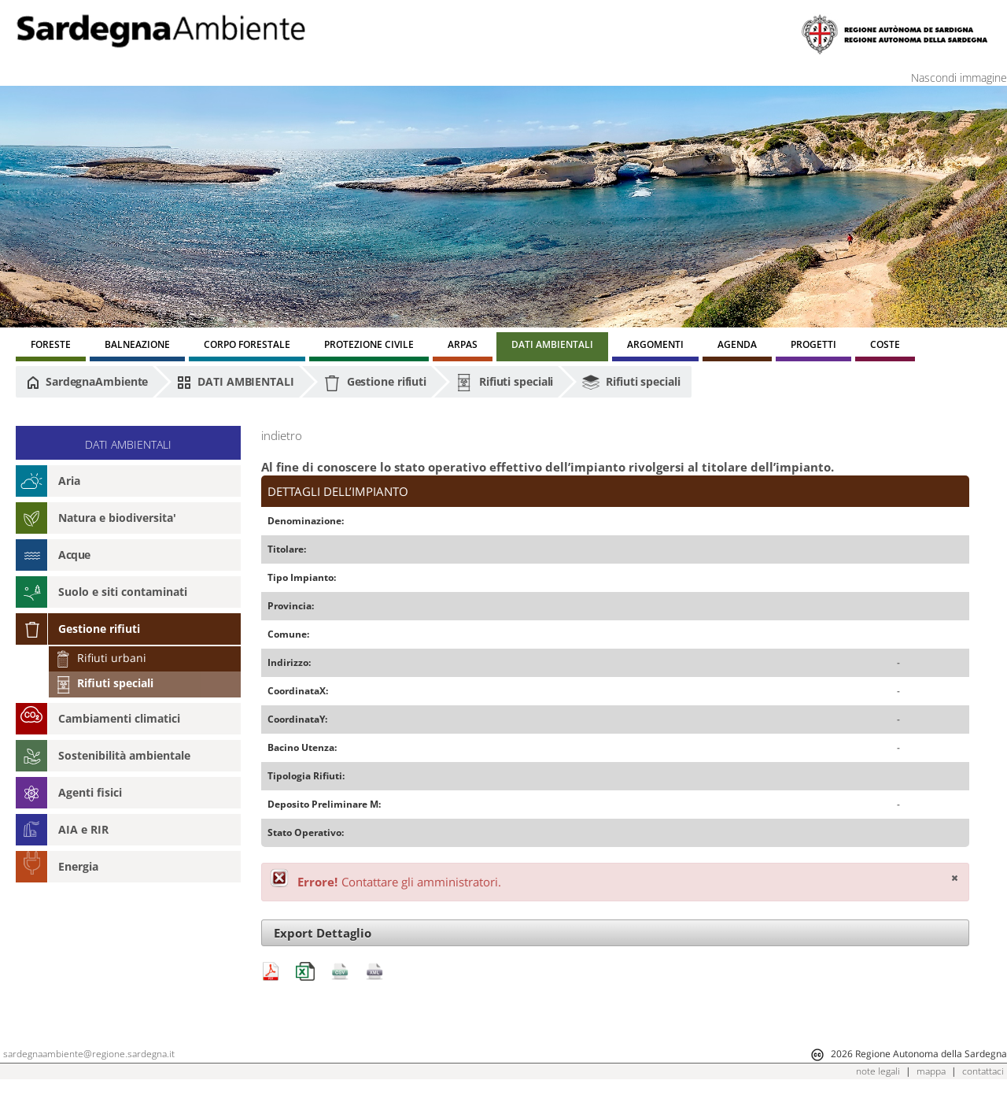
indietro (281, 435)
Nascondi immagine (959, 77)
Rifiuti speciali (504, 382)
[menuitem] (51, 346)
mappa (931, 1071)
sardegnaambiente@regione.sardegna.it (89, 1053)
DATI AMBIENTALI (235, 382)
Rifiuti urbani (100, 657)
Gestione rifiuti (374, 383)
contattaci (983, 1071)
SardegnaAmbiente (87, 382)
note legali (878, 1071)
